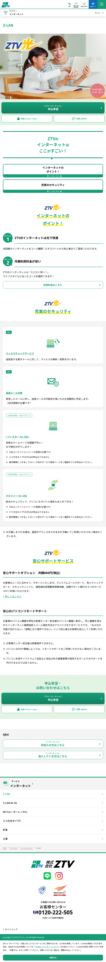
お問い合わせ (84, 6)
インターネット (27, 848)
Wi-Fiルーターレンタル (15, 812)
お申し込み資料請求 (76, 6)
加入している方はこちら (53, 755)
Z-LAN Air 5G (10, 803)
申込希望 (53, 108)
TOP (4, 848)
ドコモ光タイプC (12, 821)
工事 (5, 838)
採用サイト (93, 6)
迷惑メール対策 (14, 393)
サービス (13, 848)
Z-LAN (6, 794)
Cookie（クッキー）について (47, 946)
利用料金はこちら (52, 285)
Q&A (69, 6)
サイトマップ (11, 929)
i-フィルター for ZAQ (17, 436)
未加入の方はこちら (53, 743)
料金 (5, 829)
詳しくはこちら (13, 596)
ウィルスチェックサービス (20, 353)
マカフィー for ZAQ (16, 495)
